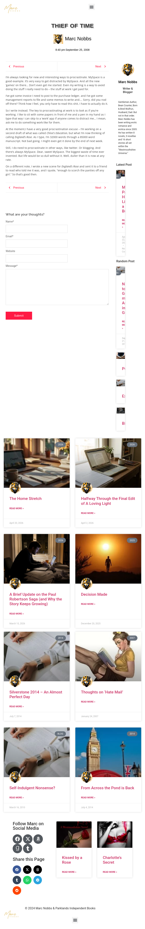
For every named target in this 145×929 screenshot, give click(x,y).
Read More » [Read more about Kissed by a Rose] (69, 872)
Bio (125, 423)
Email (9, 236)
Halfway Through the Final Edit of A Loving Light (108, 501)
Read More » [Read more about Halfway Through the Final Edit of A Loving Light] (88, 513)
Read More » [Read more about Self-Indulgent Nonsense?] (16, 797)
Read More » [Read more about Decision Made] (88, 604)
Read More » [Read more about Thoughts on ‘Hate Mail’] (88, 701)
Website (10, 251)
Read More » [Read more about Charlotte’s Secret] (110, 872)
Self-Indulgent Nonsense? (32, 788)
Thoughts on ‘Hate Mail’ (102, 692)
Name (10, 221)
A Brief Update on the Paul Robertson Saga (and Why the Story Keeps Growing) (35, 599)
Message (12, 266)
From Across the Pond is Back (107, 788)
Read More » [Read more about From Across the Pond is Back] (88, 797)
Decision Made (94, 594)
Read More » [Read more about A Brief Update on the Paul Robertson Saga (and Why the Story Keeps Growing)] (16, 613)
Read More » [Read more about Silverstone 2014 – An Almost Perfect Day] (16, 706)
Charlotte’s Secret (112, 860)
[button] (92, 7)
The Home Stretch (25, 498)
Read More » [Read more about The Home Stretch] (16, 508)
